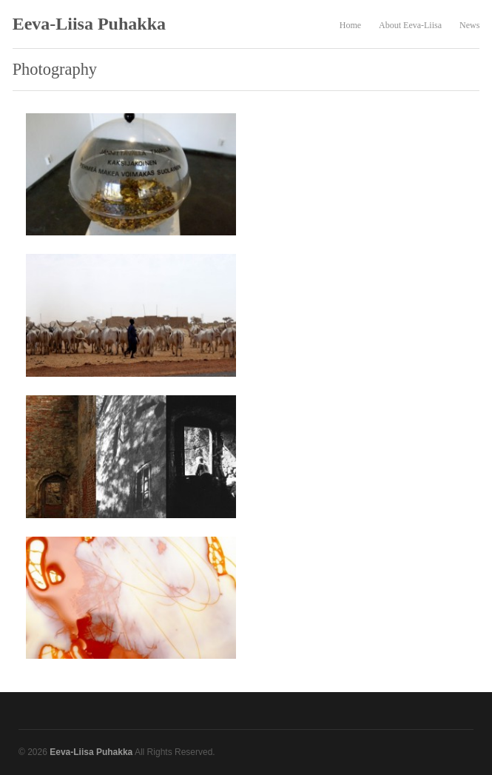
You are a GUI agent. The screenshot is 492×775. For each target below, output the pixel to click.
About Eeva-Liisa (410, 25)
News (469, 25)
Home (350, 25)
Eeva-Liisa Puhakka (89, 23)
